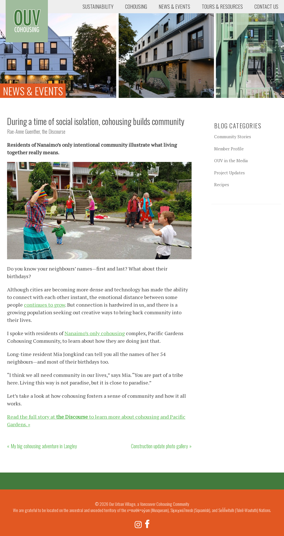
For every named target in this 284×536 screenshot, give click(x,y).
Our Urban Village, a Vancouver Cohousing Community (27, 21)
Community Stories (232, 136)
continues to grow (44, 304)
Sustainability (98, 6)
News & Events (174, 6)
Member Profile (229, 148)
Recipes (221, 184)
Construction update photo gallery (159, 446)
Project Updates (229, 172)
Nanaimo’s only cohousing (95, 333)
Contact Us (266, 6)
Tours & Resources (222, 6)
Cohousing (136, 6)
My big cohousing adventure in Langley (44, 446)
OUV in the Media (231, 160)
